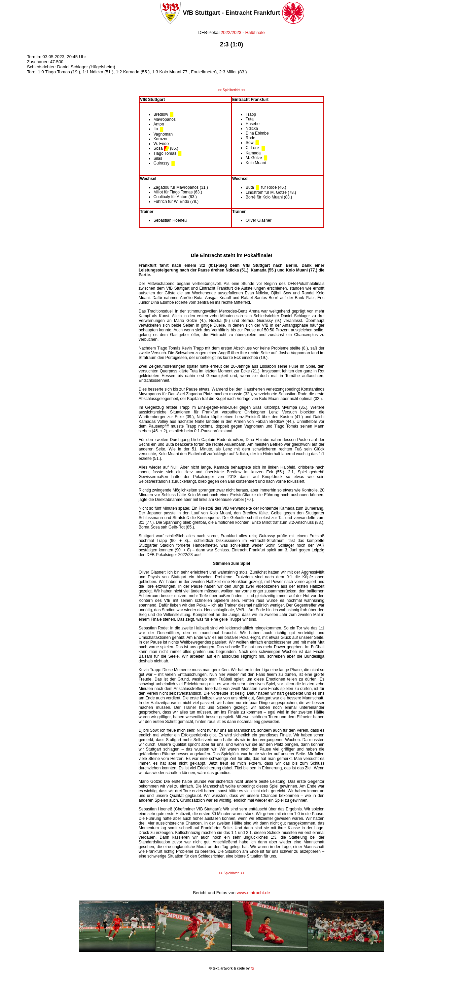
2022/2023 (230, 32)
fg (252, 968)
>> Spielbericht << (231, 90)
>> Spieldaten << (231, 873)
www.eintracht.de (253, 892)
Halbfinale (255, 32)
